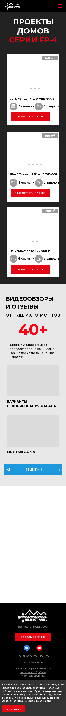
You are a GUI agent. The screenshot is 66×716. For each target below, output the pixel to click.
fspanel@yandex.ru (33, 662)
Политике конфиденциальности (31, 701)
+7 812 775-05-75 (33, 656)
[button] (33, 637)
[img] (33, 380)
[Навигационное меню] (60, 6)
